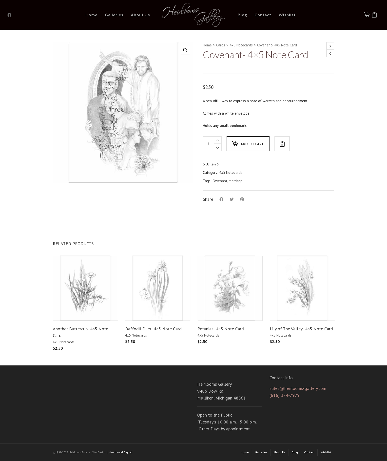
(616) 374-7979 (285, 395)
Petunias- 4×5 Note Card (220, 329)
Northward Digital (121, 452)
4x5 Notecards (241, 45)
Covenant (220, 181)
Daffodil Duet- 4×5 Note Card (153, 329)
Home (207, 45)
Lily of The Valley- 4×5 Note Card (301, 329)
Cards (220, 45)
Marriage (236, 181)
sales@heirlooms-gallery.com (298, 388)
